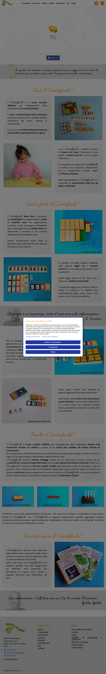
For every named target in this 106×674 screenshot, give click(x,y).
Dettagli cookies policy (33, 336)
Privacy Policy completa (49, 336)
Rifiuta (53, 352)
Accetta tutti (53, 347)
